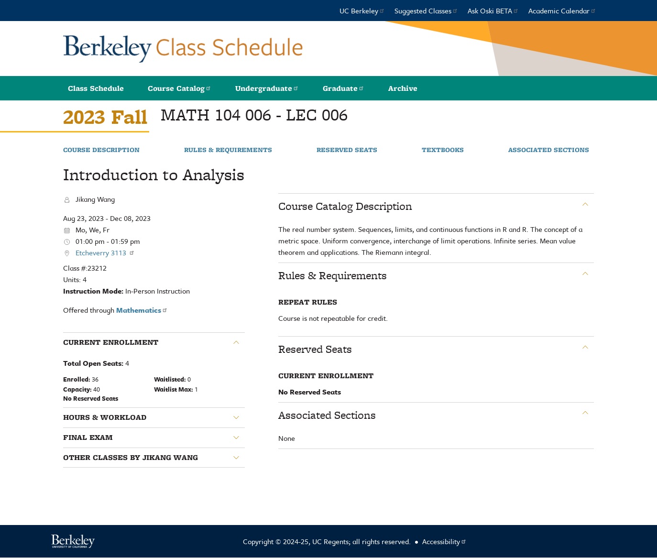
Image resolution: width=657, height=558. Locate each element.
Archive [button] (402, 88)
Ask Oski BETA (493, 10)
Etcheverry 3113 (105, 252)
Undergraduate (267, 88)
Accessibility (444, 541)
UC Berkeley (362, 10)
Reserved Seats (347, 150)
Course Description (101, 150)
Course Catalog (179, 88)
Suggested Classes (426, 10)
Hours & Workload (104, 417)
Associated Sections (548, 150)
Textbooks (443, 150)
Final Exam (88, 437)
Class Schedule (96, 88)
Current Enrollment (110, 342)
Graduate (343, 88)
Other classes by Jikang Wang (130, 457)
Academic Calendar (562, 10)
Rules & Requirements (228, 150)
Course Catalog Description (345, 206)
